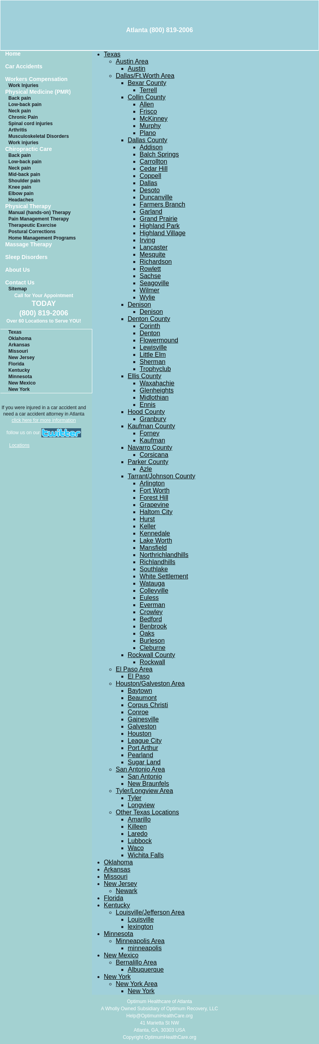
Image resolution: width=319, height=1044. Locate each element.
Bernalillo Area (136, 962)
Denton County (149, 318)
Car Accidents (24, 67)
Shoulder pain (24, 181)
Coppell (150, 175)
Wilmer (150, 290)
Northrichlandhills (164, 554)
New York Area (137, 983)
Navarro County (150, 447)
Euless (149, 597)
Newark (126, 890)
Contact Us (20, 283)
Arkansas (19, 345)
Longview (141, 805)
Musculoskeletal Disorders (38, 136)
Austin (136, 68)
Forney (150, 433)
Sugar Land (144, 762)
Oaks (147, 633)
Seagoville (154, 283)
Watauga (152, 583)
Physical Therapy (28, 206)
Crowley (151, 612)
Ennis (148, 404)
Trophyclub (155, 368)
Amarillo (139, 819)
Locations (19, 445)
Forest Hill (154, 497)
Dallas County (147, 140)
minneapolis (144, 948)
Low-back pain (24, 104)
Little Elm (153, 354)
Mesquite (152, 254)
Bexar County (147, 82)
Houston (140, 733)
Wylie (147, 297)
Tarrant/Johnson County (161, 476)
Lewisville (153, 347)
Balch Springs (159, 154)
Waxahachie (157, 383)
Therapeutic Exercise (32, 225)
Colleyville (154, 590)
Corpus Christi (148, 705)
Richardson (156, 261)
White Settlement (164, 576)
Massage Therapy (28, 244)
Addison (151, 147)
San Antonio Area (140, 769)
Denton (150, 333)
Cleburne (152, 647)
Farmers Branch (162, 204)
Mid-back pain (24, 174)
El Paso (139, 676)
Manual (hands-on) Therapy (39, 212)
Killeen (137, 826)
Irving (147, 240)
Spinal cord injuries (30, 123)
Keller (148, 526)
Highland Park (160, 225)
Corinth (150, 326)
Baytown (140, 690)
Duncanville (156, 197)
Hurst (147, 519)
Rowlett (150, 268)
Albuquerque (146, 969)
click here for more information (44, 420)
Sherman (152, 361)
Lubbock (140, 840)
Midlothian (154, 397)
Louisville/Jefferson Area (150, 912)
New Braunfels (148, 783)
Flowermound (159, 340)
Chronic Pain (23, 117)
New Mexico (22, 383)
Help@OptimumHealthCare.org (159, 1016)
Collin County (146, 97)
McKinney (153, 118)
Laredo (138, 833)
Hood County (146, 411)
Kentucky (19, 370)
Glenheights (156, 390)
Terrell (148, 90)
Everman (152, 604)
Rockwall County (151, 655)
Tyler (135, 798)
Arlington (152, 483)
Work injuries (23, 142)
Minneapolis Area (140, 941)
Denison (139, 304)
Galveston (142, 726)
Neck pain (19, 111)
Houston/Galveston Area (150, 683)
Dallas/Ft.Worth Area (145, 75)
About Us (17, 270)
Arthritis (17, 130)
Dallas (148, 183)
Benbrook (153, 626)
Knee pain (19, 187)
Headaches (20, 200)
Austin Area (132, 61)
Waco (136, 848)
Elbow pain (20, 193)
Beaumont (142, 697)
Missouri (18, 351)
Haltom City (156, 511)
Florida (16, 364)
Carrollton (153, 161)
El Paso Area (134, 669)
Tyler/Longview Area (144, 790)
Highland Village (162, 233)
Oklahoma (19, 338)
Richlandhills (157, 562)
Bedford (151, 619)
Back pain (19, 98)
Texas (14, 332)
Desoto (150, 190)
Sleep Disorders (26, 257)
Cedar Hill (153, 168)
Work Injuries (23, 85)
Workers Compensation (36, 79)
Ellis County (144, 376)
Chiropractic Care (28, 149)
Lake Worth (156, 540)
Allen (147, 104)
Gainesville (143, 719)
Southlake (154, 569)
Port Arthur (143, 747)
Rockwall (152, 662)
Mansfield (153, 547)
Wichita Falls (146, 855)
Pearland (140, 755)
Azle (146, 469)
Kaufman (152, 440)
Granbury (153, 419)
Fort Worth (154, 490)
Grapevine (154, 504)
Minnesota (20, 376)
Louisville (141, 919)
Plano (148, 133)
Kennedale (155, 533)
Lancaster (153, 247)
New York (19, 389)
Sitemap (17, 289)
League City (144, 740)
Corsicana (154, 454)
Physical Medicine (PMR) (38, 92)
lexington (140, 926)
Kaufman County (151, 426)
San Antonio (145, 776)
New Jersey (21, 357)
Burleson (152, 640)
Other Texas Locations (147, 812)
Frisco (148, 111)
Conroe (138, 712)
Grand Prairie (158, 218)
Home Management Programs (42, 238)
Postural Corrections (32, 231)
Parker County (148, 461)
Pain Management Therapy (38, 219)
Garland (151, 211)
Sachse (150, 276)
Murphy (150, 125)
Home (13, 54)
